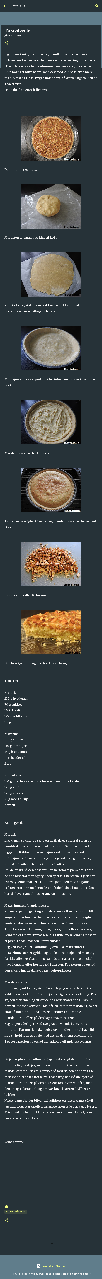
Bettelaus (17, 6)
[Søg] (97, 5)
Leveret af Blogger (51, 1266)
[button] (6, 42)
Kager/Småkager (15, 1211)
